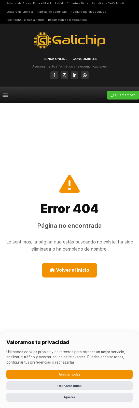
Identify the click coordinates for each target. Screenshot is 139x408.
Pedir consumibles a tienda (25, 20)
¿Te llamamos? (123, 95)
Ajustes (69, 397)
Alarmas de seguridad (52, 11)
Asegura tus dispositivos (88, 11)
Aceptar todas (69, 374)
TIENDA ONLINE (54, 59)
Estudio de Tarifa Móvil (108, 3)
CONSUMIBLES (85, 59)
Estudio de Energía (19, 11)
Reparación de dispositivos (67, 20)
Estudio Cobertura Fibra (71, 3)
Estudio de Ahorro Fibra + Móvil (28, 3)
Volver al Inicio (69, 270)
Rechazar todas (70, 386)
